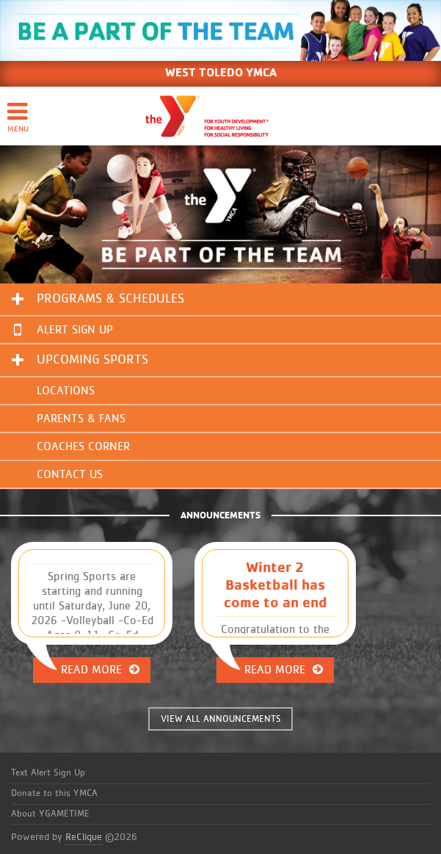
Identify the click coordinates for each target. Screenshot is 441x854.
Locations (66, 391)
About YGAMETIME (50, 814)
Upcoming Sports (92, 359)
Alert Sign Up (63, 329)
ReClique (83, 837)
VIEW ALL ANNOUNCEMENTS (221, 719)
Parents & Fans (81, 418)
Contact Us (70, 474)
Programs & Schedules (110, 298)
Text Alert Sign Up (48, 773)
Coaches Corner (83, 446)
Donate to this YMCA (54, 793)
